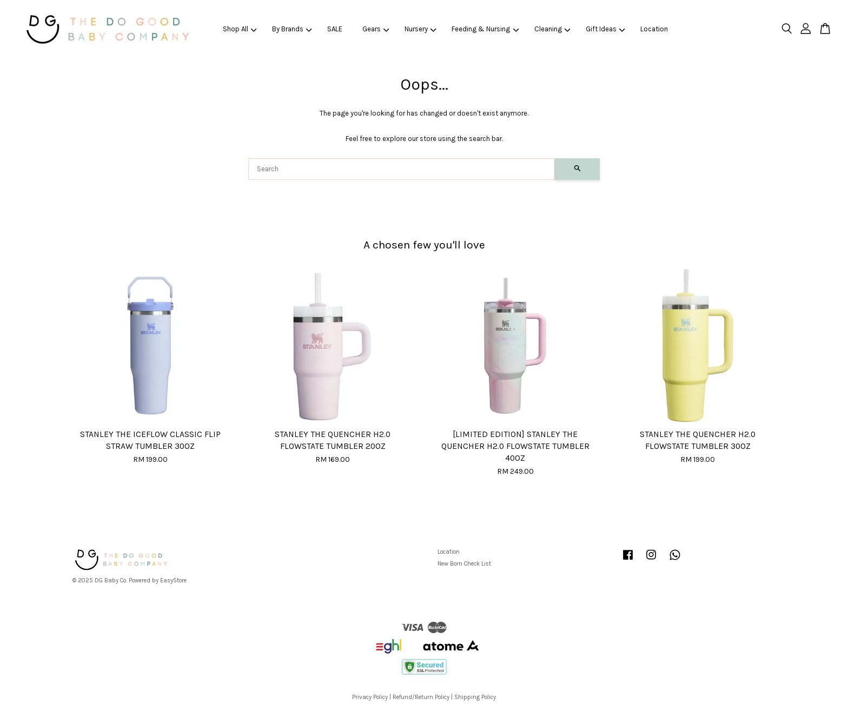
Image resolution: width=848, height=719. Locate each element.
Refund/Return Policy (421, 697)
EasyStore (173, 580)
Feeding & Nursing (485, 29)
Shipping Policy (475, 697)
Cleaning (552, 29)
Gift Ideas (605, 29)
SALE (334, 29)
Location (654, 29)
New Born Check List (464, 563)
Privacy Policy (370, 697)
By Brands (292, 29)
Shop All (240, 29)
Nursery (420, 29)
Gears (375, 29)
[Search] (401, 169)
